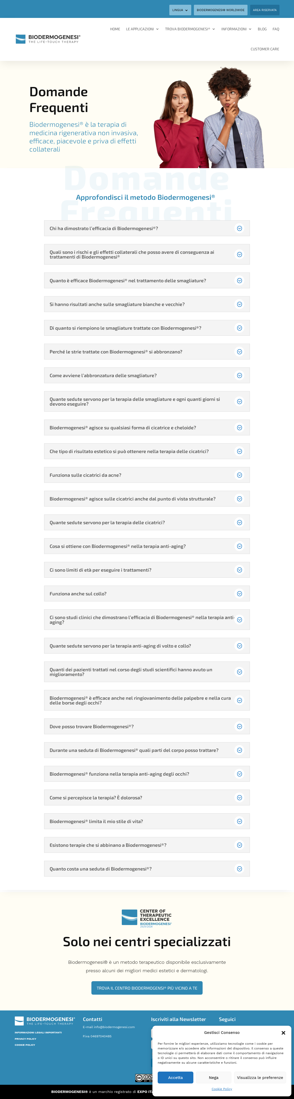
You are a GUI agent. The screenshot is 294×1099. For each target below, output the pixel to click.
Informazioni (234, 29)
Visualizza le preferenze (260, 1077)
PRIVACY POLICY (25, 1038)
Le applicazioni (140, 29)
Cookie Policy (222, 1089)
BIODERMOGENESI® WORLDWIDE (221, 10)
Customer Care (265, 49)
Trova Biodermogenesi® (187, 29)
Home (115, 29)
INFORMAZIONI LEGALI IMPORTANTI (38, 1032)
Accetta (175, 1077)
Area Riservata (265, 10)
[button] (283, 1032)
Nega (213, 1077)
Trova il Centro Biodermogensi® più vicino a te (147, 987)
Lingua (177, 10)
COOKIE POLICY (25, 1044)
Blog (262, 29)
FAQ (276, 29)
